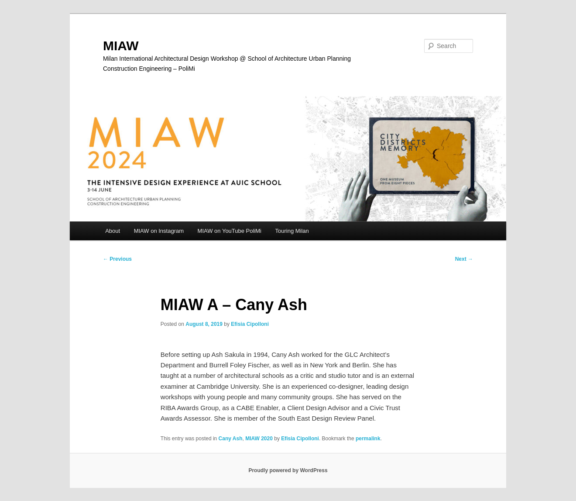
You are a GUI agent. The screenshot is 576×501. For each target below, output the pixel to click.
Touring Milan (292, 231)
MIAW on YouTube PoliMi (229, 231)
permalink (368, 438)
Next (464, 259)
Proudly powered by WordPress (287, 470)
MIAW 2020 (259, 438)
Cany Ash (231, 438)
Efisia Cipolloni (250, 324)
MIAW (121, 45)
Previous (117, 259)
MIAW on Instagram (159, 231)
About (112, 231)
